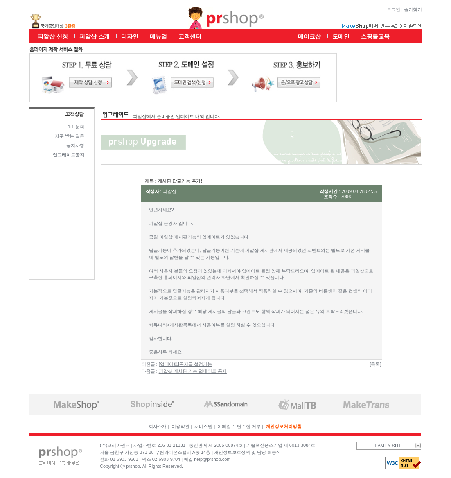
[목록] (375, 364)
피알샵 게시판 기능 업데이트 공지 (193, 371)
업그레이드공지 (68, 154)
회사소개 (158, 426)
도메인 (341, 36)
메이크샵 (309, 36)
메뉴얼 (158, 36)
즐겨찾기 (413, 9)
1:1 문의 (76, 126)
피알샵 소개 (94, 36)
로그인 (393, 9)
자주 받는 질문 (69, 136)
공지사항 (75, 145)
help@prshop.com (212, 459)
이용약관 (180, 426)
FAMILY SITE (398, 445)
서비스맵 (203, 426)
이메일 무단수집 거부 (238, 426)
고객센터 (189, 36)
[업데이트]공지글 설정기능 (185, 364)
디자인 (129, 36)
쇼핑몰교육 (375, 36)
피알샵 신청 (53, 36)
